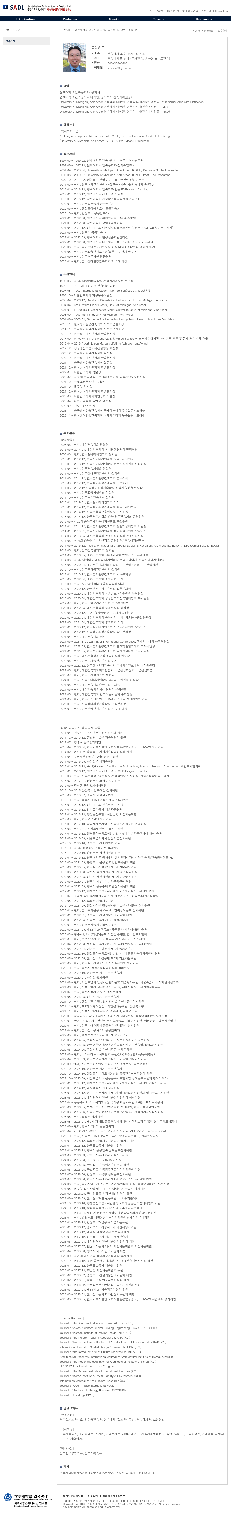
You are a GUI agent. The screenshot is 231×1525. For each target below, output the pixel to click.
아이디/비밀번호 (175, 11)
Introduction (25, 18)
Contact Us (221, 11)
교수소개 (10, 41)
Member (115, 18)
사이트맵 (207, 11)
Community (204, 18)
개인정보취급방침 (73, 1496)
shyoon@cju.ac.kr (119, 68)
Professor (70, 18)
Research (160, 18)
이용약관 (93, 1496)
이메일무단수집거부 (114, 1496)
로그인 (159, 11)
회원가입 (193, 11)
